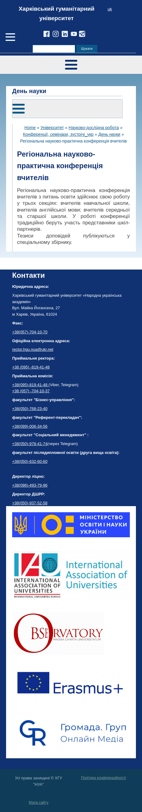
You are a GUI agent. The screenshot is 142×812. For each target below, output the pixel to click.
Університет (52, 127)
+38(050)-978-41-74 (29, 443)
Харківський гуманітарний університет (56, 13)
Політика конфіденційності (103, 778)
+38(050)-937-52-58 (29, 503)
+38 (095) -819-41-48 (31, 367)
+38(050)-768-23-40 (29, 408)
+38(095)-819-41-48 (30, 384)
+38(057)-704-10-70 (29, 332)
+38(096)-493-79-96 (29, 485)
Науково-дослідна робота (94, 127)
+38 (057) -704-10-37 (31, 391)
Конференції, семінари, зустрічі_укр (58, 134)
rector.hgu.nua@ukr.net (32, 349)
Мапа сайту (38, 802)
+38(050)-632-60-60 (29, 461)
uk (110, 9)
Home (30, 127)
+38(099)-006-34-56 (29, 426)
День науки (109, 134)
